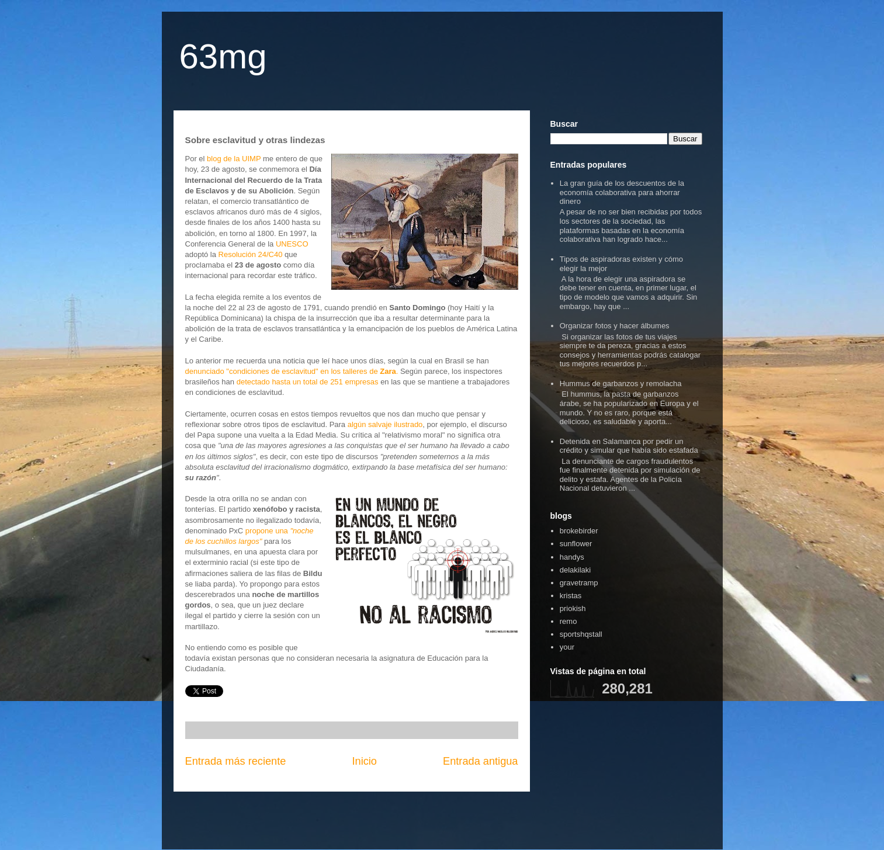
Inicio (364, 761)
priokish (573, 608)
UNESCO (292, 244)
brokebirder (579, 530)
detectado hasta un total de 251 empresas (308, 381)
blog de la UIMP (234, 158)
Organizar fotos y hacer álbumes (615, 325)
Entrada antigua (480, 761)
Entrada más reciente (235, 761)
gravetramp (579, 582)
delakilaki (575, 569)
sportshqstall (581, 634)
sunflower (576, 543)
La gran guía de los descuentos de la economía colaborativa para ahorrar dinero (622, 192)
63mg (223, 56)
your (567, 647)
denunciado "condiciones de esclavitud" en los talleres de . (291, 371)
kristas (571, 595)
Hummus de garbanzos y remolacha (621, 383)
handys (572, 557)
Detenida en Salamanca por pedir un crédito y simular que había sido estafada (629, 446)
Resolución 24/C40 (251, 254)
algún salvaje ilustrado (385, 424)
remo (568, 621)
